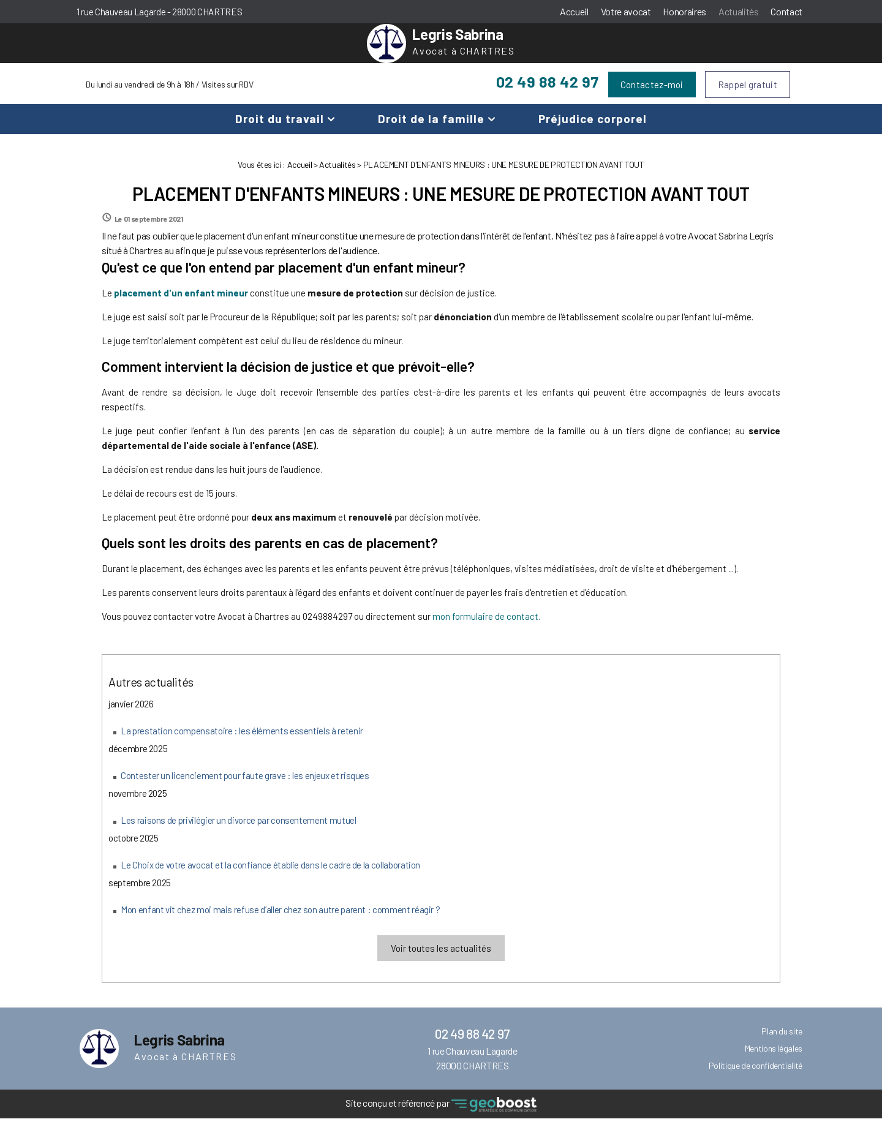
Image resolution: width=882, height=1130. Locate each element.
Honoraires (684, 11)
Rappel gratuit (747, 96)
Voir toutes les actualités (441, 959)
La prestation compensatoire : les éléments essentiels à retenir (242, 742)
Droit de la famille (431, 130)
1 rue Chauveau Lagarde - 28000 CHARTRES (159, 11)
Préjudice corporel (592, 130)
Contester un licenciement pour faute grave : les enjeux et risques (245, 787)
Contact (786, 11)
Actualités (738, 11)
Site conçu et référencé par (441, 1116)
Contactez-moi (652, 96)
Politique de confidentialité (755, 1077)
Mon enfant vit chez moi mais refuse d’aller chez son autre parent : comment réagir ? (280, 921)
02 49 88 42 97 (547, 93)
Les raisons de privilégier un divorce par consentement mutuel (238, 831)
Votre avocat (626, 11)
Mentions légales (773, 1060)
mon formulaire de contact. (486, 627)
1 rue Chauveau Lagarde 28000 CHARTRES (472, 1070)
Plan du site (781, 1043)
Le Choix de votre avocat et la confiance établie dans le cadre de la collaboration (270, 876)
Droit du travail (279, 130)
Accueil (574, 11)
